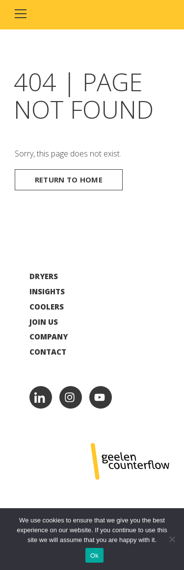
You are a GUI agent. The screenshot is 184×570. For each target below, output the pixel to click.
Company (48, 336)
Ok (94, 555)
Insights (47, 291)
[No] (172, 539)
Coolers (46, 306)
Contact (47, 352)
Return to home (69, 179)
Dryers (43, 276)
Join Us (43, 322)
